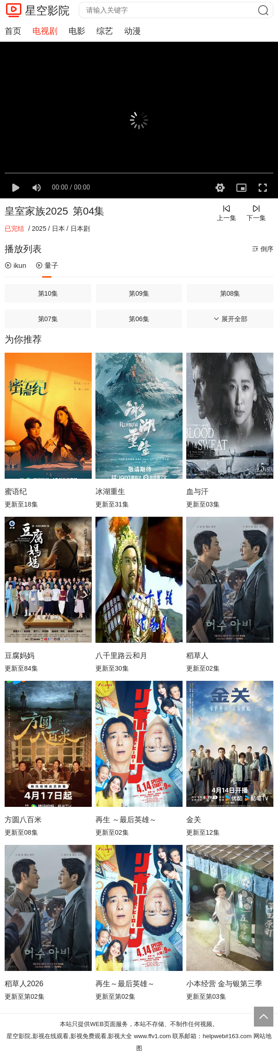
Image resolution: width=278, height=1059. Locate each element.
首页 (13, 31)
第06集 (139, 319)
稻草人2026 (24, 984)
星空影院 (47, 10)
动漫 (132, 31)
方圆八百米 (23, 820)
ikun (15, 265)
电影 (77, 31)
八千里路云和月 (121, 655)
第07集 (48, 319)
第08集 (230, 293)
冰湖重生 (110, 491)
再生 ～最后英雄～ (126, 820)
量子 (47, 265)
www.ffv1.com (152, 1036)
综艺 (104, 31)
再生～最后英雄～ (125, 984)
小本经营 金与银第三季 (224, 984)
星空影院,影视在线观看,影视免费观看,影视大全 (69, 1036)
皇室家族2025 (36, 211)
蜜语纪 (16, 491)
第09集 (139, 293)
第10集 (48, 293)
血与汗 (197, 491)
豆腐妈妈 (19, 655)
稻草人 (197, 655)
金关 (193, 820)
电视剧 (44, 31)
